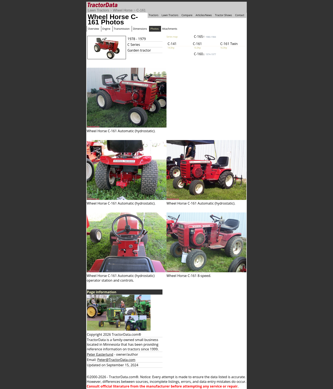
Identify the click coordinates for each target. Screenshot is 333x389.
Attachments (169, 29)
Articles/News (204, 15)
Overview (93, 29)
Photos (154, 29)
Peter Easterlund (100, 354)
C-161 (141, 10)
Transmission (122, 29)
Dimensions (140, 29)
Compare (186, 15)
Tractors (153, 15)
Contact (239, 15)
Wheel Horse (123, 10)
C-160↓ (205, 54)
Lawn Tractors (98, 10)
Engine (106, 29)
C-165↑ (205, 36)
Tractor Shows (223, 15)
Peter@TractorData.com (116, 359)
